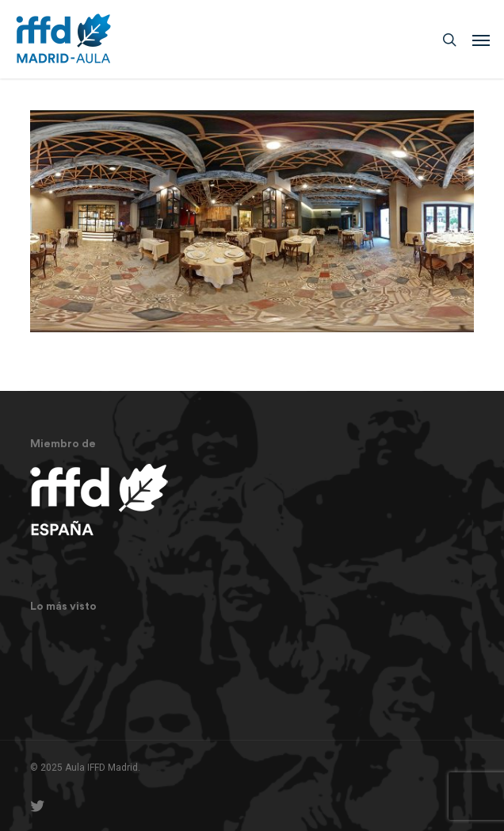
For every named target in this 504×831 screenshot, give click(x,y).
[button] (481, 40)
